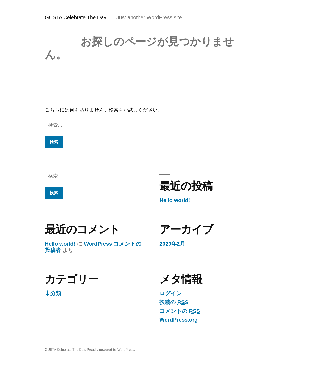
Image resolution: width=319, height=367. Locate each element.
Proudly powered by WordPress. (111, 349)
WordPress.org (179, 320)
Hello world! (175, 200)
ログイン (171, 293)
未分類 (53, 293)
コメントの (180, 311)
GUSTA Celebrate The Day (75, 17)
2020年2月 (172, 244)
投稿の (174, 302)
